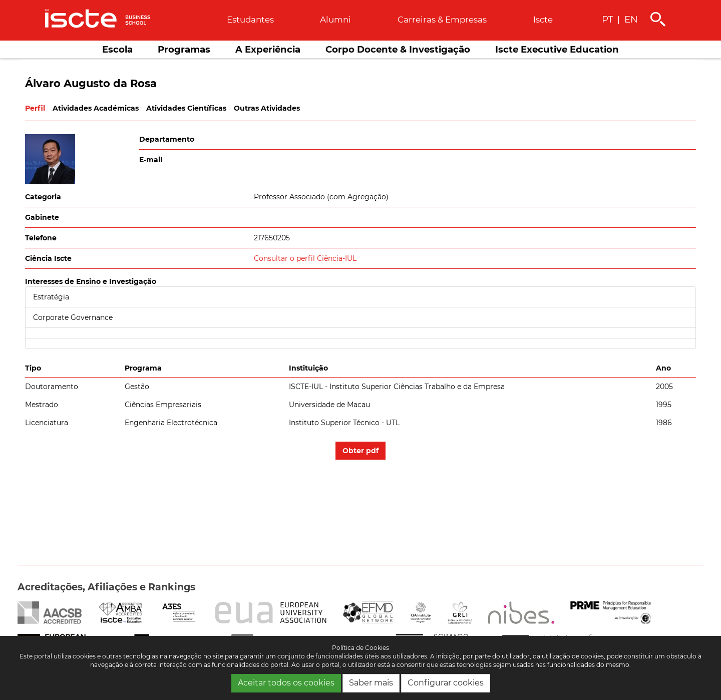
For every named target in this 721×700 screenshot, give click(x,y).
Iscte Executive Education (557, 49)
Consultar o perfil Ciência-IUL (305, 258)
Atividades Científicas (186, 108)
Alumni (335, 20)
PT (607, 19)
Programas (184, 49)
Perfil (35, 108)
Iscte (543, 20)
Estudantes (250, 20)
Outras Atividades (267, 108)
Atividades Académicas (96, 108)
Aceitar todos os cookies (286, 682)
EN (631, 19)
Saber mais (371, 682)
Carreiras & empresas (442, 20)
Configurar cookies (446, 682)
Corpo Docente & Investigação (397, 49)
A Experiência (267, 49)
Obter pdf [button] (360, 450)
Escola (117, 49)
